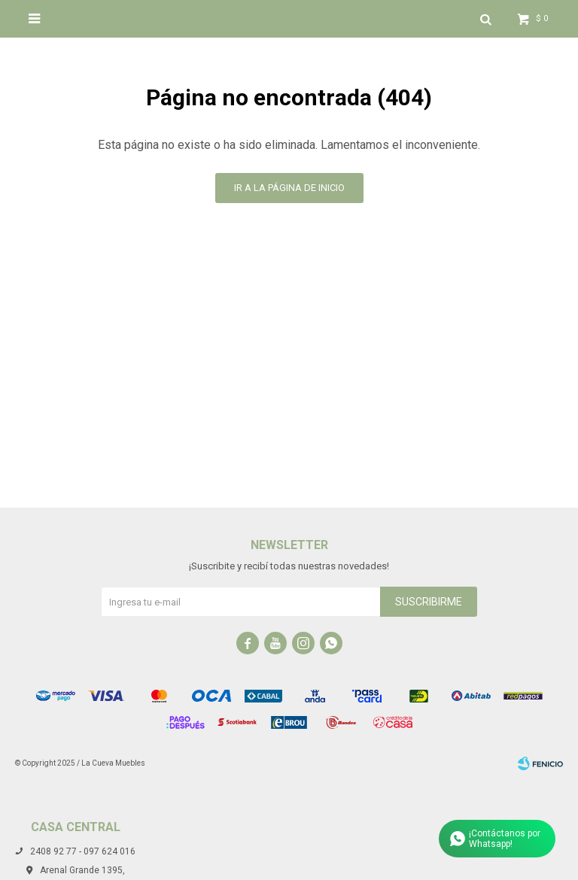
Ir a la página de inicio (289, 187)
